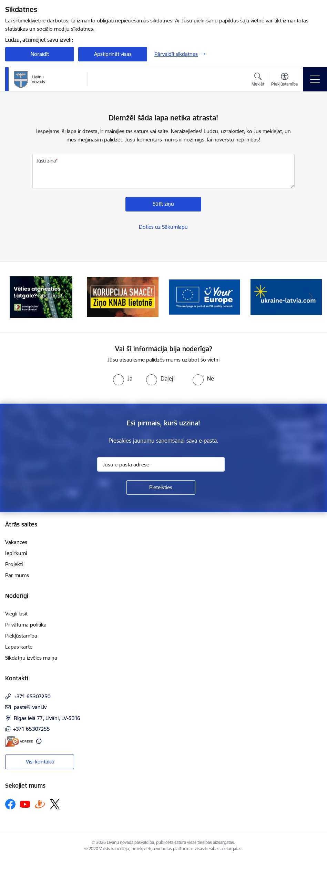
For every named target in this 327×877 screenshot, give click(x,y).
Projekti (14, 564)
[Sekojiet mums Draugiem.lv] (40, 804)
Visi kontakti (40, 761)
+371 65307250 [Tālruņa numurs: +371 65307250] (32, 696)
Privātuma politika (26, 624)
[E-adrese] (19, 741)
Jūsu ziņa (46, 161)
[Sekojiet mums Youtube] (25, 804)
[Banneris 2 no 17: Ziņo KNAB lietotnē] (122, 296)
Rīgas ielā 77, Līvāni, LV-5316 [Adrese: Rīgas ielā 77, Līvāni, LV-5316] (47, 718)
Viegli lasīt (16, 613)
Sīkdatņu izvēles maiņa (31, 657)
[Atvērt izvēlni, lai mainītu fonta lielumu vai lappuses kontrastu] (284, 80)
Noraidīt (40, 54)
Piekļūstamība (21, 635)
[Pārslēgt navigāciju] (315, 79)
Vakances (16, 542)
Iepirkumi (16, 553)
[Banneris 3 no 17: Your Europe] (204, 296)
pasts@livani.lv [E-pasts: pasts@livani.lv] (30, 707)
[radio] (122, 378)
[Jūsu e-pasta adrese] (161, 464)
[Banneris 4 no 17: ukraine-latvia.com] (286, 296)
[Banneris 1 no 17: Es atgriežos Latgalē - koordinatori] (41, 296)
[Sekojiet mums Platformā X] (55, 804)
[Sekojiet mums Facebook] (10, 804)
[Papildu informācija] (38, 741)
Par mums (17, 575)
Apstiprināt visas (113, 54)
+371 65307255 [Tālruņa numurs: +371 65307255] (31, 729)
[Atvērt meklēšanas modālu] (258, 80)
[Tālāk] (310, 297)
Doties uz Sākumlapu (163, 227)
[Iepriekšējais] (16, 297)
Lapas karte (18, 646)
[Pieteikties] (160, 487)
